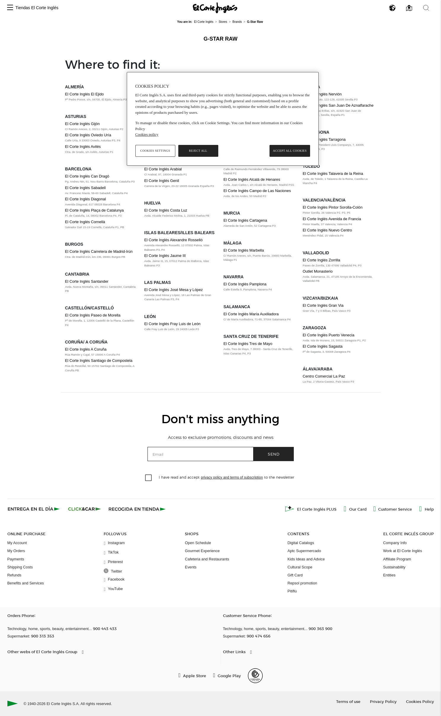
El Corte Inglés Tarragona (324, 139)
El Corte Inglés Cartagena (245, 220)
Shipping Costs (20, 567)
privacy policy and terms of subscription (232, 477)
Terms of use (348, 701)
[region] (222, 119)
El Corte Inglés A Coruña (86, 349)
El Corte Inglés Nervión (322, 94)
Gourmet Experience (202, 551)
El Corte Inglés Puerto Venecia (328, 335)
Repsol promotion (302, 583)
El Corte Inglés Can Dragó (87, 176)
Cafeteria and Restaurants (207, 559)
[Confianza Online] (255, 675)
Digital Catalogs (301, 543)
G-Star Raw (220, 39)
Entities (389, 575)
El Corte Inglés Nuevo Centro (327, 230)
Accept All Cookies (290, 150)
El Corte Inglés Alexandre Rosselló (173, 240)
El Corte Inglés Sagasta (322, 346)
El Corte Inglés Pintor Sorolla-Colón (333, 207)
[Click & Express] (34, 509)
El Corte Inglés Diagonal (85, 199)
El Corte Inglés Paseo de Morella (93, 315)
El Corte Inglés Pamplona (245, 284)
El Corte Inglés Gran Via (323, 305)
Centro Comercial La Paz (324, 376)
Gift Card (295, 575)
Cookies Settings (155, 150)
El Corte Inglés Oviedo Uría (88, 135)
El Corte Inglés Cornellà (85, 222)
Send (274, 454)
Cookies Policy (420, 701)
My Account (17, 543)
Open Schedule (198, 543)
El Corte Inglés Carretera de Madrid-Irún (99, 251)
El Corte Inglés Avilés (83, 146)
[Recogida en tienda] (137, 509)
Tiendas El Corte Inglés (36, 7)
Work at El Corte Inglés (402, 551)
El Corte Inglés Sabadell (85, 188)
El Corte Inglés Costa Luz (165, 210)
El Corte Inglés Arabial (163, 169)
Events (190, 567)
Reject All (198, 150)
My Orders (16, 551)
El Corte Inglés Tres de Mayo (248, 343)
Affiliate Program (397, 559)
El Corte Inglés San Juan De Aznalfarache (338, 105)
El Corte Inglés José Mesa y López (173, 289)
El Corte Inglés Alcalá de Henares (252, 179)
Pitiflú (292, 591)
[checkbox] (148, 478)
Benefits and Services (25, 583)
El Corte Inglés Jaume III (165, 255)
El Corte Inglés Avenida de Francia (332, 219)
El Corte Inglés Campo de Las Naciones (257, 190)
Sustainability (394, 567)
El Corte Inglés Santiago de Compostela (99, 360)
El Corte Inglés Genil (161, 180)
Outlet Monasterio (318, 271)
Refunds (14, 575)
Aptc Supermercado (304, 551)
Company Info (395, 543)
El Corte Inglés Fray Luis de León (172, 324)
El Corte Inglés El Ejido (84, 94)
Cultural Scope (300, 567)
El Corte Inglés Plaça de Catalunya (94, 210)
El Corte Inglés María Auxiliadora (251, 314)
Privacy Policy (383, 701)
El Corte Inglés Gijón (82, 124)
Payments (15, 559)
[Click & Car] (84, 509)
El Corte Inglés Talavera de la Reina (333, 173)
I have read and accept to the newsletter (226, 477)
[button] (10, 7)
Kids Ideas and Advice (306, 559)
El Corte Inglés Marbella (244, 250)
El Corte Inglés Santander (87, 281)
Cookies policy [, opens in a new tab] (146, 134)
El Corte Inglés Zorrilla (321, 260)
